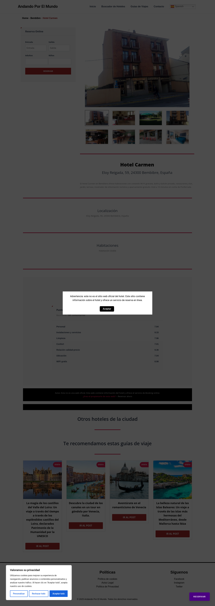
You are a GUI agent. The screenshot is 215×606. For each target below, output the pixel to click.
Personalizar (19, 593)
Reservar (198, 595)
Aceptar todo (59, 593)
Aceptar (107, 308)
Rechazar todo (38, 593)
